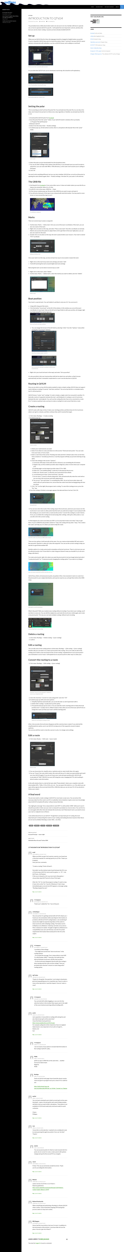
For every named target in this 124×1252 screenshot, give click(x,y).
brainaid (51, 118)
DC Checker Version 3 (7, 12)
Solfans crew (99, 6)
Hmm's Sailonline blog (95, 48)
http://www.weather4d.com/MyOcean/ (44, 1023)
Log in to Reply (38, 891)
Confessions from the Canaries (9, 21)
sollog (91, 36)
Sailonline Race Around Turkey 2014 (47, 839)
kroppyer (42, 21)
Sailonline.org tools (95, 42)
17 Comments (51, 21)
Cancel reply (66, 1239)
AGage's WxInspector (96, 54)
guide (31, 825)
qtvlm (43, 825)
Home (92, 6)
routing (49, 825)
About (117, 6)
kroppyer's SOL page (95, 51)
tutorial (56, 825)
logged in (38, 1243)
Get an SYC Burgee (109, 6)
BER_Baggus (44, 1239)
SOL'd (91, 39)
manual (37, 825)
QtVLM (30, 15)
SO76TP (92, 45)
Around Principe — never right (47, 833)
